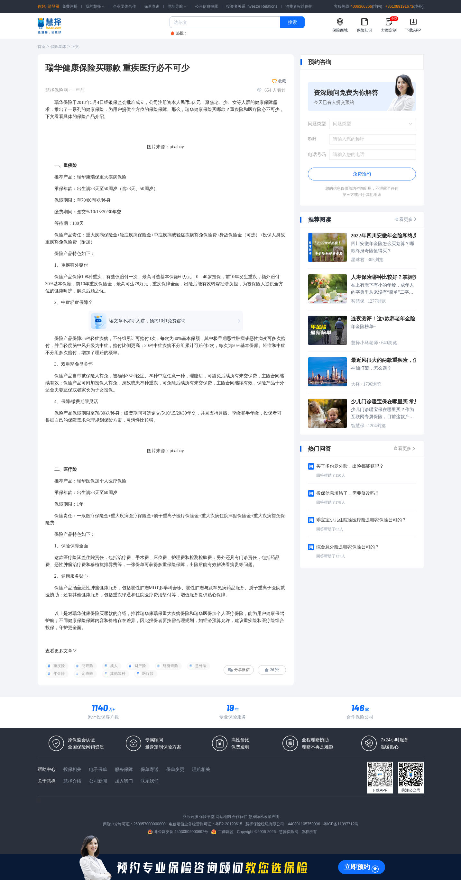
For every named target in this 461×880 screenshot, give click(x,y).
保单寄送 (150, 769)
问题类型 (317, 123)
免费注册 (70, 6)
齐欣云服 (190, 816)
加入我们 (124, 781)
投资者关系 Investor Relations (251, 6)
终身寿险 (170, 666)
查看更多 (406, 219)
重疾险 (59, 666)
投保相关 (72, 769)
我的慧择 (95, 6)
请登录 (54, 6)
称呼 (312, 139)
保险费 (210, 235)
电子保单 (98, 769)
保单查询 (152, 6)
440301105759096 (304, 824)
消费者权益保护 (298, 6)
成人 (114, 666)
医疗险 (255, 109)
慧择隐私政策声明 (263, 816)
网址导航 (177, 6)
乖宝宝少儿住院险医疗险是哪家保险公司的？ (361, 520)
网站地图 (223, 816)
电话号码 (317, 154)
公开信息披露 (206, 6)
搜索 (292, 22)
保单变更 (175, 769)
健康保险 (95, 109)
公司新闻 (98, 781)
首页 (41, 46)
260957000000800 (150, 824)
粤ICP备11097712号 (340, 824)
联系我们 (150, 781)
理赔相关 (201, 769)
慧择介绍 (72, 781)
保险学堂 (207, 816)
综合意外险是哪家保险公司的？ (347, 547)
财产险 (140, 666)
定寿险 (87, 673)
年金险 (59, 673)
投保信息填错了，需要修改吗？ (347, 493)
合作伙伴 (239, 816)
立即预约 (357, 866)
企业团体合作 (124, 6)
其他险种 (117, 673)
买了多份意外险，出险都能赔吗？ (350, 466)
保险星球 (58, 46)
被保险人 (256, 283)
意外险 (201, 666)
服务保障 (124, 769)
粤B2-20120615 (228, 824)
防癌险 (87, 666)
